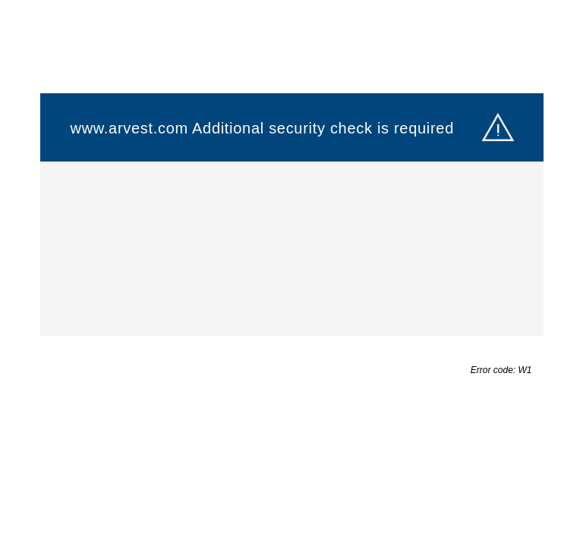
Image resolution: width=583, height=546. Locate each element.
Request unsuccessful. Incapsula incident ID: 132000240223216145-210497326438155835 (291, 273)
